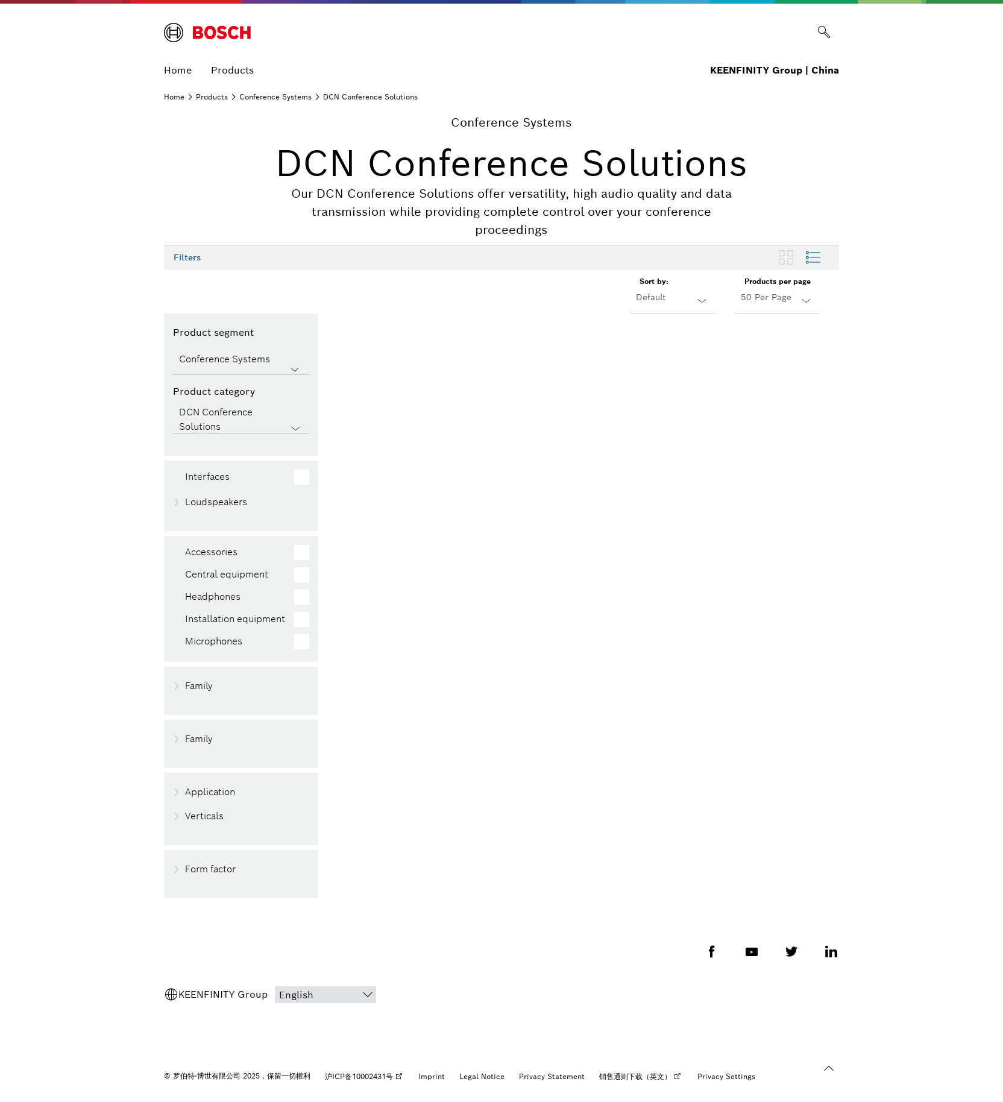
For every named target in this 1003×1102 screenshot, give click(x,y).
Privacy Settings (726, 1076)
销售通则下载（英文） (635, 1076)
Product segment (213, 332)
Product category (214, 391)
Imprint (431, 1076)
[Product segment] (241, 360)
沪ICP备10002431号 (359, 1076)
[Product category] (241, 419)
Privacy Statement (552, 1076)
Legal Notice (482, 1076)
